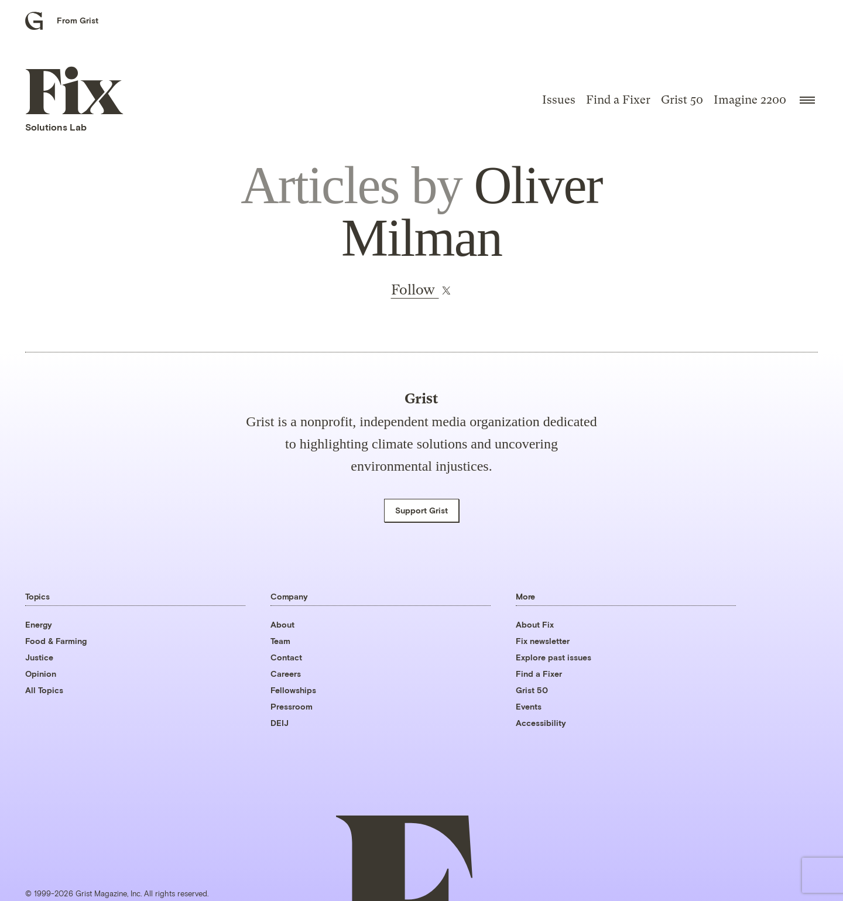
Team (280, 641)
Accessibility (541, 723)
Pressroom (291, 706)
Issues (558, 100)
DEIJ (279, 723)
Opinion (40, 674)
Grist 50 (682, 100)
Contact (286, 657)
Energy (38, 624)
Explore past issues (553, 657)
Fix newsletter (543, 641)
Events (529, 706)
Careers (285, 674)
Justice (39, 657)
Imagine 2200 (750, 100)
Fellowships (293, 690)
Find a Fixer (618, 100)
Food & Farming (56, 641)
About (282, 624)
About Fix (535, 624)
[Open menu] (807, 100)
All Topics (44, 690)
